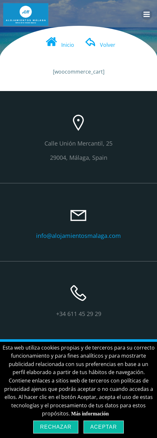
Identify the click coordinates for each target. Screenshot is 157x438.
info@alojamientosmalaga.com (78, 235)
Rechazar (56, 427)
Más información (90, 413)
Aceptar (103, 427)
